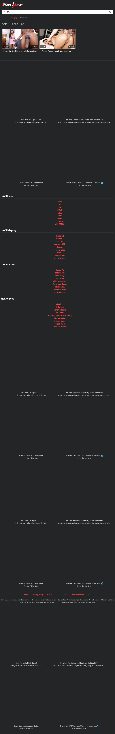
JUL (59, 204)
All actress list (59, 292)
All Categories (59, 258)
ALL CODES (59, 224)
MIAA (60, 216)
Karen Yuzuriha (60, 327)
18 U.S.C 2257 (62, 595)
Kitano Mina (60, 287)
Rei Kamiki (60, 313)
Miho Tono (60, 304)
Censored (60, 236)
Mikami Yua (60, 273)
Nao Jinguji (59, 276)
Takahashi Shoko (60, 284)
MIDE (60, 213)
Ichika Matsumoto (60, 281)
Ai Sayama (60, 307)
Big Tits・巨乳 (60, 244)
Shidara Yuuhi (59, 321)
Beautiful (59, 239)
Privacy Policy (37, 595)
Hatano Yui (60, 270)
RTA (90, 595)
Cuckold (60, 247)
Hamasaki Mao (60, 290)
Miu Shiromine (60, 318)
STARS (60, 221)
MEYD (59, 210)
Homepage (14, 18)
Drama (59, 253)
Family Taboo (60, 250)
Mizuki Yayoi (60, 324)
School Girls (60, 255)
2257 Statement (78, 595)
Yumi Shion (59, 278)
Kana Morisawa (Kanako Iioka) (60, 315)
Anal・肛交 (59, 241)
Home (25, 595)
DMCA (49, 595)
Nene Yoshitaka (60, 310)
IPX (59, 207)
